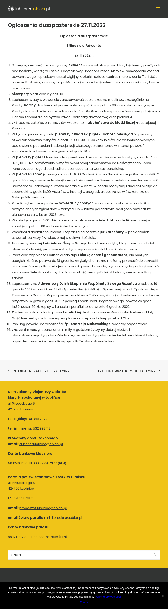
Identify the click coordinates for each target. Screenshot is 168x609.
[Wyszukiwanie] (84, 555)
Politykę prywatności (108, 596)
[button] (154, 554)
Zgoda (84, 602)
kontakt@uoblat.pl (67, 517)
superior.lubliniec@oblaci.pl (41, 444)
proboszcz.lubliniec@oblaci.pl (43, 508)
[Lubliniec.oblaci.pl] (31, 9)
